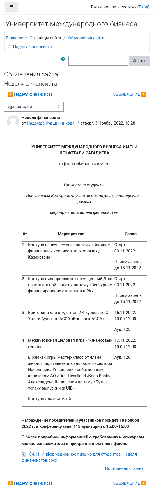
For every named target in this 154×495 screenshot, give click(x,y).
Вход (143, 7)
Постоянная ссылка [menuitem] (124, 468)
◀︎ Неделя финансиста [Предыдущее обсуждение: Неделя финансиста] (30, 94)
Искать (139, 60)
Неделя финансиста (32, 47)
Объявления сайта (86, 38)
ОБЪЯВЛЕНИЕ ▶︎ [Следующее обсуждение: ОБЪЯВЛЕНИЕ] (129, 94)
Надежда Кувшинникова (51, 123)
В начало (14, 38)
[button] (64, 61)
